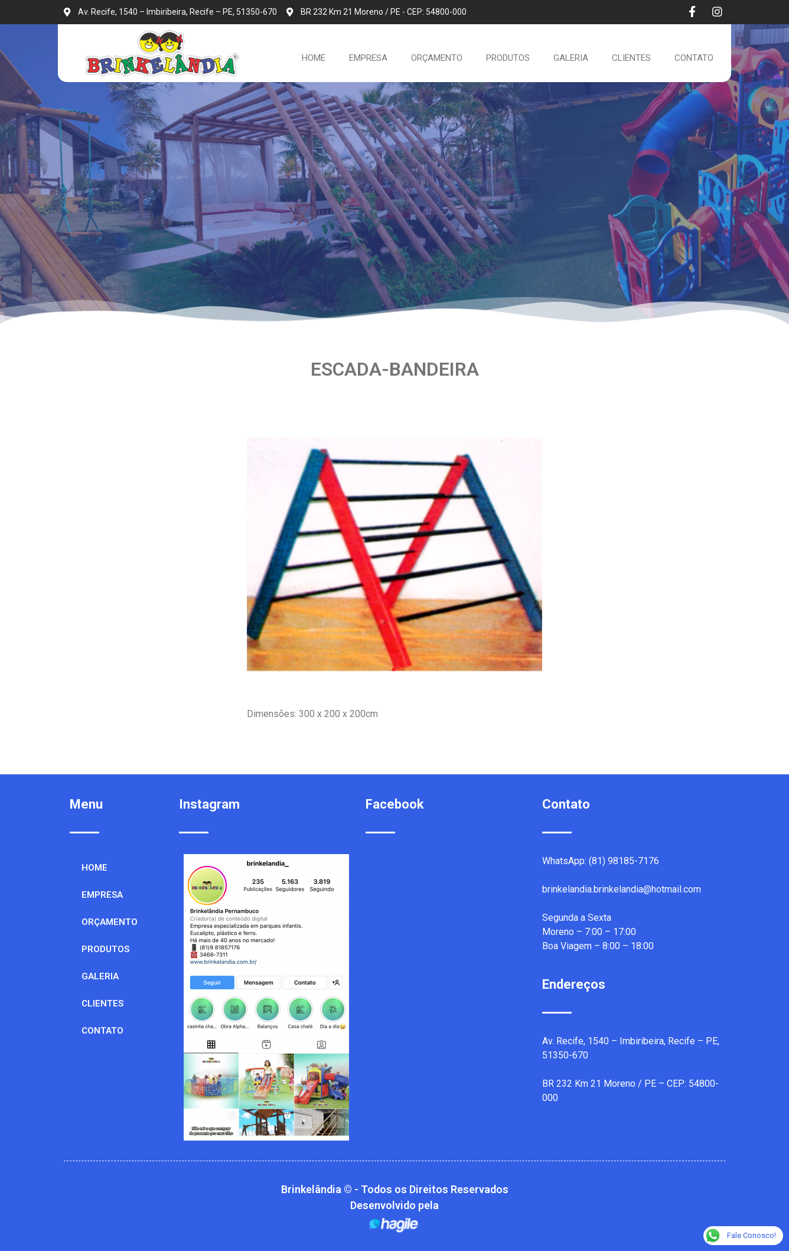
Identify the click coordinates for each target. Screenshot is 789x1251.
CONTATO (693, 58)
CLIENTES (631, 58)
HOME (313, 58)
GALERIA (570, 58)
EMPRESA (368, 58)
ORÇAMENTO (436, 58)
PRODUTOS (508, 58)
